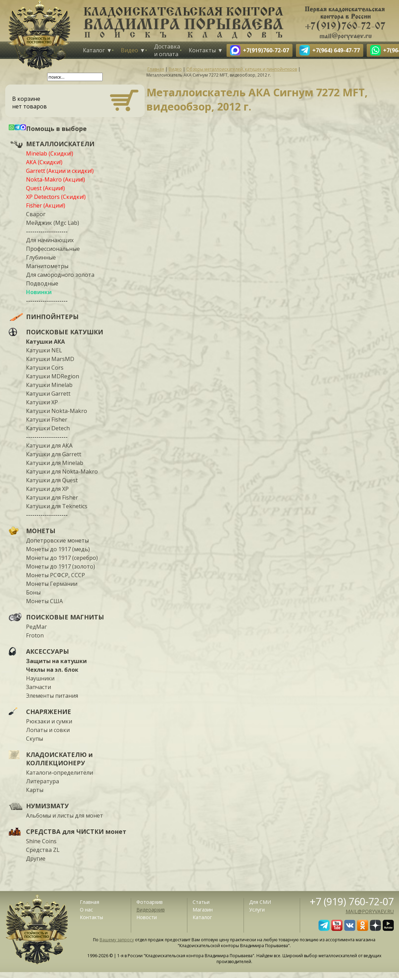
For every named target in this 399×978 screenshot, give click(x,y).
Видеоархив (150, 909)
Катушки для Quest (52, 480)
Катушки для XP (47, 489)
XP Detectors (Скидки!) (56, 197)
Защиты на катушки (56, 661)
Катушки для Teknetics (56, 506)
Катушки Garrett (48, 393)
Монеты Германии (51, 584)
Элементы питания (52, 695)
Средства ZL (43, 850)
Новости (146, 917)
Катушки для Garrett (53, 454)
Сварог (35, 214)
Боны (33, 592)
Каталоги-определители (59, 772)
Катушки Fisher (46, 419)
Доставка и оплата (167, 50)
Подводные (42, 283)
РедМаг (36, 627)
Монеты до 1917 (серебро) (62, 558)
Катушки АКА (45, 341)
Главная (89, 902)
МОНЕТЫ (41, 531)
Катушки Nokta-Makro (56, 411)
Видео (129, 50)
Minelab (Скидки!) (49, 153)
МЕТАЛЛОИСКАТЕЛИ (60, 144)
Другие (35, 858)
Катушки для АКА (49, 445)
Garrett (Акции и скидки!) (60, 171)
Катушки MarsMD (50, 359)
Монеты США (44, 601)
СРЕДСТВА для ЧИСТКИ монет (76, 831)
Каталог (94, 50)
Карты (34, 790)
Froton (35, 635)
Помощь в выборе (56, 128)
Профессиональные (53, 249)
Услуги (257, 909)
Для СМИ (260, 902)
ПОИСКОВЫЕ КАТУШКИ (64, 332)
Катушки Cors (44, 367)
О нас (86, 909)
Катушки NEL (44, 350)
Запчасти (38, 687)
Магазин (203, 909)
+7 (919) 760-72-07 (352, 901)
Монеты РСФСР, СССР (55, 575)
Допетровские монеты (57, 540)
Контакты (202, 50)
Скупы (34, 738)
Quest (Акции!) (45, 188)
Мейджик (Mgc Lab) (52, 223)
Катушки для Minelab (54, 463)
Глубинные (41, 257)
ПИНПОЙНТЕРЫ (52, 316)
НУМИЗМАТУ (47, 806)
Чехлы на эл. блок (52, 669)
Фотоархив (149, 902)
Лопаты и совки (48, 730)
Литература (42, 781)
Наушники (40, 678)
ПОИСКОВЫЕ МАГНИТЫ (65, 617)
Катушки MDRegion (52, 376)
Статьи (201, 902)
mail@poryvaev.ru (370, 911)
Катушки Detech (48, 428)
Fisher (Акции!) (45, 205)
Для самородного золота (60, 275)
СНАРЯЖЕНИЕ (48, 711)
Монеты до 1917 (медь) (58, 549)
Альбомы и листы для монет (64, 815)
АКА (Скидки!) (44, 162)
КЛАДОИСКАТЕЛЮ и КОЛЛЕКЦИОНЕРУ (59, 758)
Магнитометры (47, 266)
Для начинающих (50, 240)
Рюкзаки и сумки (49, 721)
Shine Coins (41, 841)
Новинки (39, 292)
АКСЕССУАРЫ (47, 651)
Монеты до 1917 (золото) (60, 566)
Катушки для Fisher (52, 497)
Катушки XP (42, 402)
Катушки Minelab (49, 385)
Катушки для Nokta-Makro (62, 471)
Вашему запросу (117, 940)
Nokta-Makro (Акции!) (55, 179)
